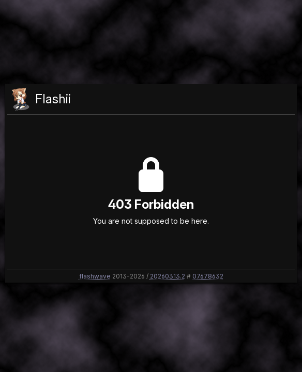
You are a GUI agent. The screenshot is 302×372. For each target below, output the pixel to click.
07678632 (207, 276)
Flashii (53, 98)
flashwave (95, 276)
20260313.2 (167, 276)
